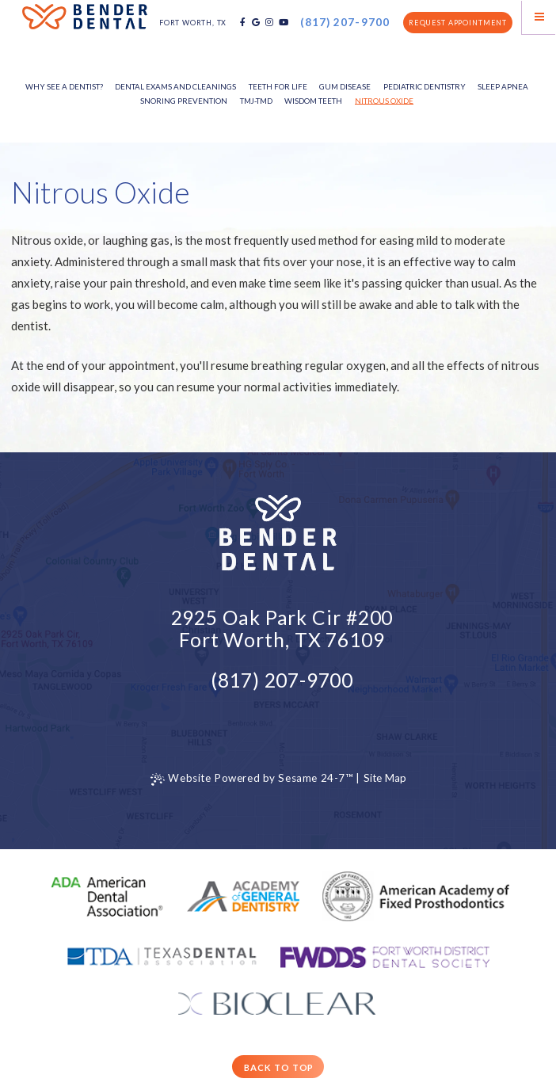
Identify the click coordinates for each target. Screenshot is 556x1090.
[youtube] (283, 22)
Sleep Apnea (503, 86)
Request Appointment (458, 22)
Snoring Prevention (183, 100)
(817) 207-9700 (345, 23)
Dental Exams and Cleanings (175, 86)
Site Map (385, 778)
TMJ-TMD (256, 100)
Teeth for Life (278, 86)
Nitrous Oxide (384, 100)
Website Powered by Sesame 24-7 (251, 779)
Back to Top (279, 1067)
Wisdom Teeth (313, 100)
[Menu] (539, 17)
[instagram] (269, 22)
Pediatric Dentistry (424, 86)
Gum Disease (345, 86)
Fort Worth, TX (193, 22)
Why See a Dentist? (64, 86)
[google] (256, 22)
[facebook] (243, 22)
